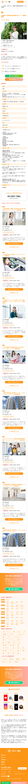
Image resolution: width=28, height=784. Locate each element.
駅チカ (10, 661)
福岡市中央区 (9, 5)
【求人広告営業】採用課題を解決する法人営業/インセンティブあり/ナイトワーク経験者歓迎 (13, 347)
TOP (2, 5)
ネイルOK (4, 659)
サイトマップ (10, 773)
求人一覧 (3, 757)
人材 (19, 642)
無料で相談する (22, 768)
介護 (13, 653)
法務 (18, 647)
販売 (14, 631)
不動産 (8, 642)
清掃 (3, 639)
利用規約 (9, 771)
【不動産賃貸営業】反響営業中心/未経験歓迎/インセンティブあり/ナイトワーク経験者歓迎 (13, 485)
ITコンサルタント (6, 647)
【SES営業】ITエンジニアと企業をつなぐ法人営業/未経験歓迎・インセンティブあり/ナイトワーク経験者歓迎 (13, 301)
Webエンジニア (21, 634)
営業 (18, 645)
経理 (18, 650)
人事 (24, 631)
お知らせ (3, 764)
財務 (3, 637)
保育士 (23, 650)
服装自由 (17, 659)
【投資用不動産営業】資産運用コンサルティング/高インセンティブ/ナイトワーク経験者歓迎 (13, 393)
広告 (13, 647)
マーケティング (10, 639)
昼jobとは (3, 755)
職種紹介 (3, 762)
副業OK (24, 659)
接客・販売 (5, 650)
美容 (8, 653)
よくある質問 (3, 771)
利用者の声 (3, 759)
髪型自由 (16, 661)
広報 (23, 647)
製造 (3, 642)
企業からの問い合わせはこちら (20, 773)
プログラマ (18, 639)
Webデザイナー (12, 634)
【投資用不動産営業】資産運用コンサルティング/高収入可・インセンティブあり (13, 530)
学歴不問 (11, 659)
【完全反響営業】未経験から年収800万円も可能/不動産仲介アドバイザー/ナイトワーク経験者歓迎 (13, 209)
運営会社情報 (3, 773)
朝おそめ (4, 661)
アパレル (9, 637)
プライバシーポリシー (17, 771)
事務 (14, 642)
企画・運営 (5, 645)
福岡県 (5, 5)
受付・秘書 (12, 645)
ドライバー (12, 650)
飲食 (18, 653)
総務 (3, 653)
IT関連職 (4, 634)
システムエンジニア (18, 637)
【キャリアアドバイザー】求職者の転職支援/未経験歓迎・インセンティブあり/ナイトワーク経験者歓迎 (13, 439)
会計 (19, 631)
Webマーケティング (6, 631)
